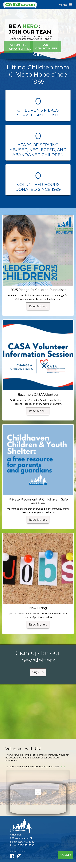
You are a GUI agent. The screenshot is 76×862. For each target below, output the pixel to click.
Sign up (38, 672)
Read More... (38, 306)
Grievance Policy (17, 851)
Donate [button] (65, 855)
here (62, 766)
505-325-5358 (26, 845)
